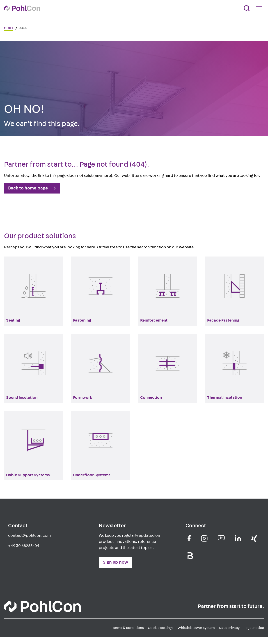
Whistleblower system (196, 628)
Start (8, 28)
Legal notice (254, 628)
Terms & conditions (128, 628)
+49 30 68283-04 (23, 546)
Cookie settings (161, 628)
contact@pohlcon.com (29, 536)
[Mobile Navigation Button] (260, 8)
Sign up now (115, 562)
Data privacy (229, 628)
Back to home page (28, 188)
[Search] (247, 8)
